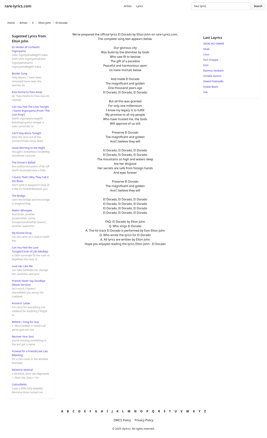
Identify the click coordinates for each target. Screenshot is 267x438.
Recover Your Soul (23, 336)
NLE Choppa (210, 59)
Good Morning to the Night (28, 148)
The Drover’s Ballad (23, 162)
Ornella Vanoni (212, 76)
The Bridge (18, 195)
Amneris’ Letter (21, 303)
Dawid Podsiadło (213, 81)
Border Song (19, 73)
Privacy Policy (144, 420)
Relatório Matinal (22, 370)
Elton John (45, 23)
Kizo (205, 65)
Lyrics (139, 6)
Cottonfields (19, 384)
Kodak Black (210, 86)
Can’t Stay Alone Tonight (26, 133)
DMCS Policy (122, 420)
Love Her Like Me (22, 266)
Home (11, 23)
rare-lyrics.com (18, 6)
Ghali (206, 49)
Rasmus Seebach (213, 70)
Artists (128, 6)
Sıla (205, 92)
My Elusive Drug (22, 233)
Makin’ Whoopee (22, 210)
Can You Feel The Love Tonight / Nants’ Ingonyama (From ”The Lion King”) (31, 110)
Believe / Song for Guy (25, 322)
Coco (206, 54)
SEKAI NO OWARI (213, 43)
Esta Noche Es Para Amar (27, 92)
